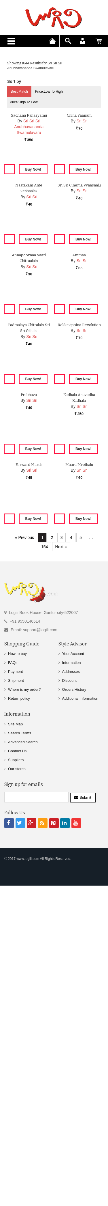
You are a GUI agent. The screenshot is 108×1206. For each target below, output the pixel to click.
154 (44, 878)
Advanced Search (23, 1074)
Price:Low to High (49, 91)
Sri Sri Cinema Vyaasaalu (79, 319)
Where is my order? (24, 1021)
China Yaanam (79, 188)
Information (71, 994)
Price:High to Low (24, 102)
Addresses (71, 1003)
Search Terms (19, 1065)
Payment (15, 1003)
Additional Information (80, 1030)
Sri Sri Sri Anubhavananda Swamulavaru (28, 200)
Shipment (16, 1012)
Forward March (29, 820)
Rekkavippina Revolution (79, 569)
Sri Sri (82, 194)
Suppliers (16, 1092)
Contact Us (17, 1083)
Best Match (19, 91)
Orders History (74, 1021)
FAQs (13, 994)
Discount (69, 1012)
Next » (61, 878)
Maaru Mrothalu (79, 820)
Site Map (15, 1056)
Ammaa (79, 445)
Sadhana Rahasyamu (29, 188)
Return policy (19, 1030)
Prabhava (29, 695)
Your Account (73, 985)
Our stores (17, 1101)
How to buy (17, 985)
